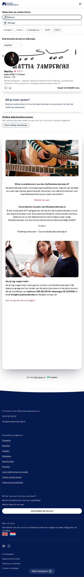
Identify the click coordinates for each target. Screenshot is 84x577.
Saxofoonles (8, 461)
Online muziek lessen (12, 477)
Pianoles (6, 445)
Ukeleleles (6, 456)
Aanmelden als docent (42, 511)
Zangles (5, 451)
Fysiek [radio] (47, 30)
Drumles (6, 466)
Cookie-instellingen (10, 568)
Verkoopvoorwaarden (12, 482)
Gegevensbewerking (10, 559)
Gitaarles (6, 440)
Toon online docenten (15, 125)
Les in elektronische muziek (15, 472)
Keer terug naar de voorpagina (20, 300)
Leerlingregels (8, 554)
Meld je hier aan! (42, 200)
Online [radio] (57, 30)
